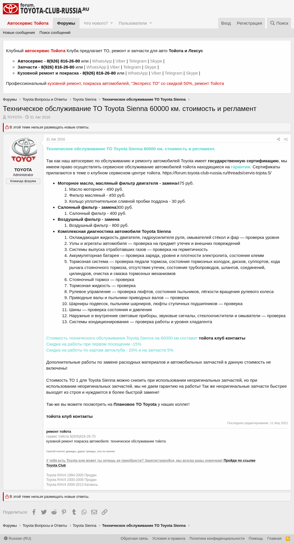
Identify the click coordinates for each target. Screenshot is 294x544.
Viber (120, 61)
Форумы (66, 23)
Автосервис (30, 61)
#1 (286, 139)
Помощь (256, 538)
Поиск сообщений (55, 32)
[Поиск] (279, 23)
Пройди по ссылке (240, 461)
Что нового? (96, 23)
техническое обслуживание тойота (138, 441)
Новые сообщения (19, 32)
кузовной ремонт (64, 83)
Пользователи (133, 23)
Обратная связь (134, 538)
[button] (111, 23)
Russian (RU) (17, 538)
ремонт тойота (58, 432)
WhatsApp (102, 61)
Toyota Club (56, 465)
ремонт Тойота (209, 83)
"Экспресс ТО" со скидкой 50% (161, 83)
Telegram (138, 61)
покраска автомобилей (106, 83)
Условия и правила (168, 538)
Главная (274, 538)
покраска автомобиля (91, 441)
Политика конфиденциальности (217, 538)
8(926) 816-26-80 (63, 61)
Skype (156, 61)
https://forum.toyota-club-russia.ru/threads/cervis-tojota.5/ (217, 172)
